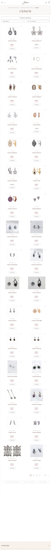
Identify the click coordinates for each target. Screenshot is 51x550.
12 (45, 475)
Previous (2, 482)
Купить (12, 48)
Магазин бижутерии (13, 7)
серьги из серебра (29, 482)
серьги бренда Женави (12, 482)
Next (48, 482)
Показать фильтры (25, 18)
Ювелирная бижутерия (27, 7)
